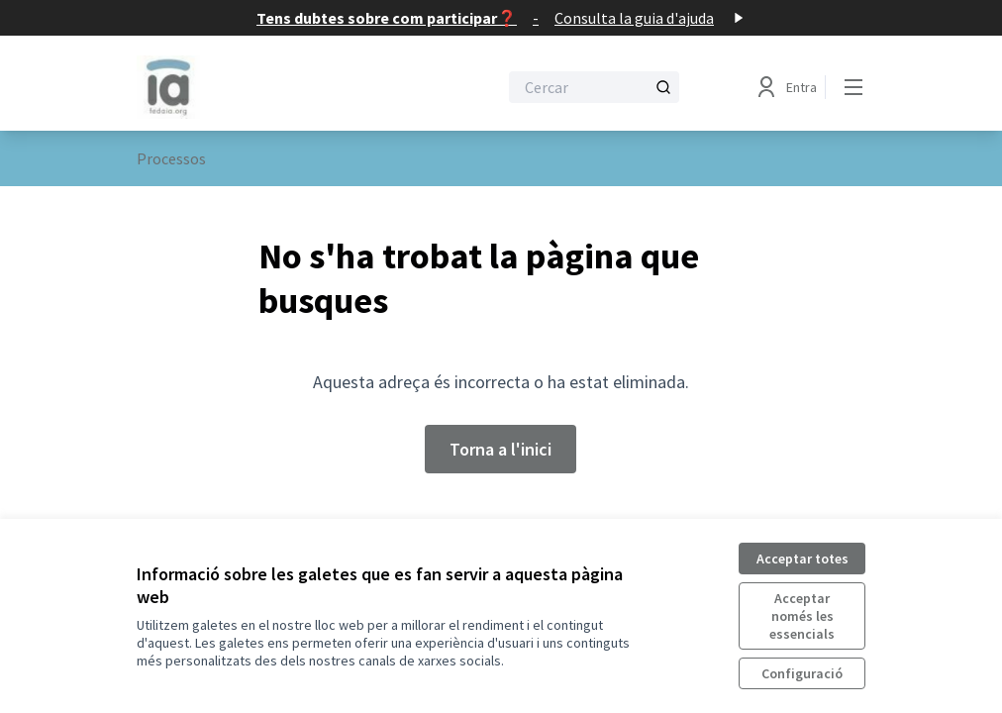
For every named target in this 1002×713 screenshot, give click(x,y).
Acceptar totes (802, 558)
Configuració (802, 673)
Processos (171, 158)
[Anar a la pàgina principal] (268, 87)
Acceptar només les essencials (802, 616)
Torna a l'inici (500, 449)
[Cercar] (594, 87)
